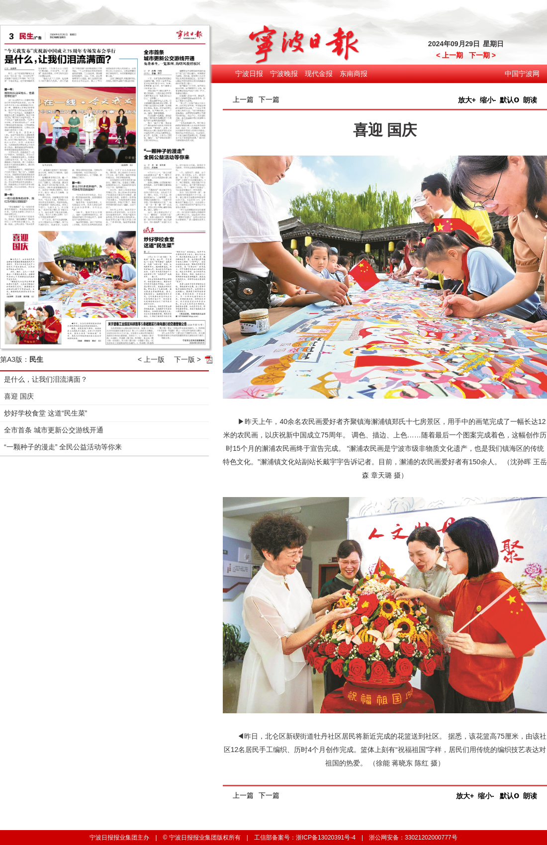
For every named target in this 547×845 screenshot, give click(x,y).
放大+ (467, 100)
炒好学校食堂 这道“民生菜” (45, 413)
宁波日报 (249, 74)
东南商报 (353, 74)
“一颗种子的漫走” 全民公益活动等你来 (63, 447)
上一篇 (243, 99)
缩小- (488, 100)
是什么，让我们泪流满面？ (46, 379)
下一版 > (187, 359)
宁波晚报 (284, 74)
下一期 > (482, 55)
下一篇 (269, 99)
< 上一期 (449, 55)
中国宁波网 (522, 74)
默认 (509, 100)
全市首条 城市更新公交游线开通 (53, 430)
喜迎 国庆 (19, 396)
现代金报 (319, 74)
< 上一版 (151, 359)
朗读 (530, 100)
